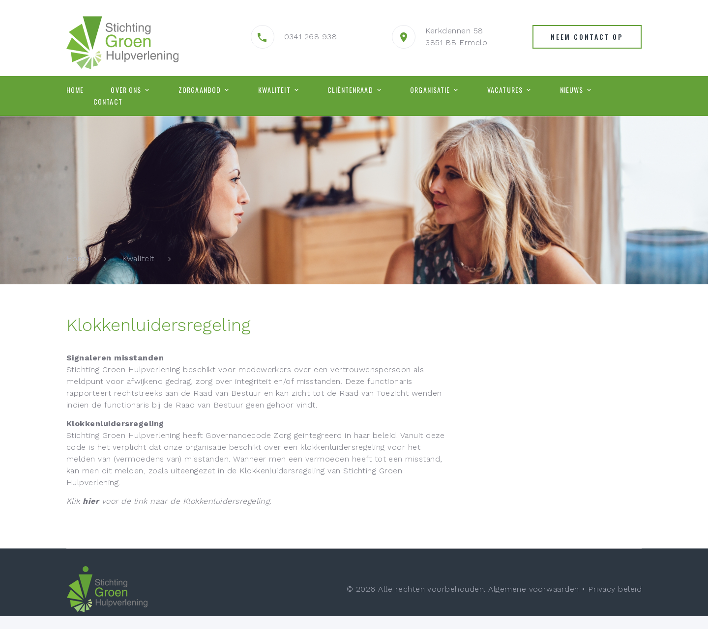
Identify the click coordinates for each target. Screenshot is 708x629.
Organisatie (430, 90)
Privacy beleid (615, 589)
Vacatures (505, 90)
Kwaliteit (274, 90)
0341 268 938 (310, 36)
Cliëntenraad (350, 90)
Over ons (126, 90)
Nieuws (572, 90)
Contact (107, 102)
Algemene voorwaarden (533, 589)
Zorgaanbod (199, 90)
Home (75, 90)
